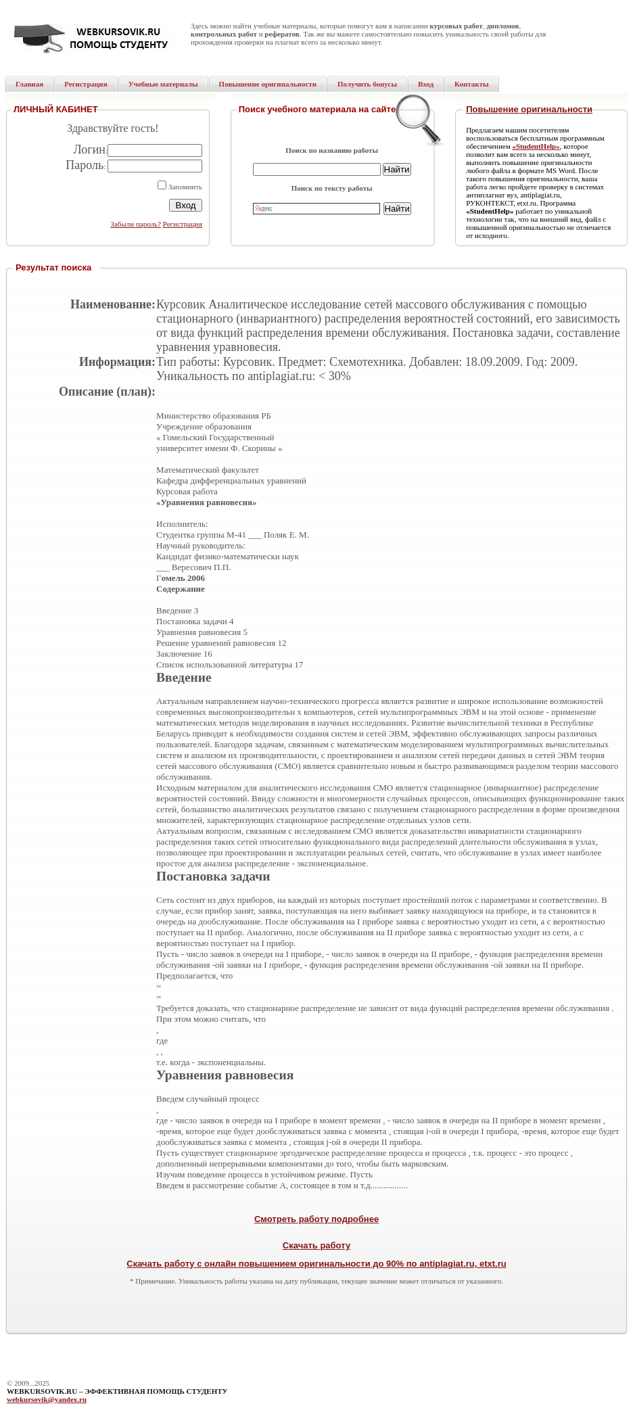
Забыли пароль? (135, 224)
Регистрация (182, 224)
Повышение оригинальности (529, 109)
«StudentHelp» (535, 146)
